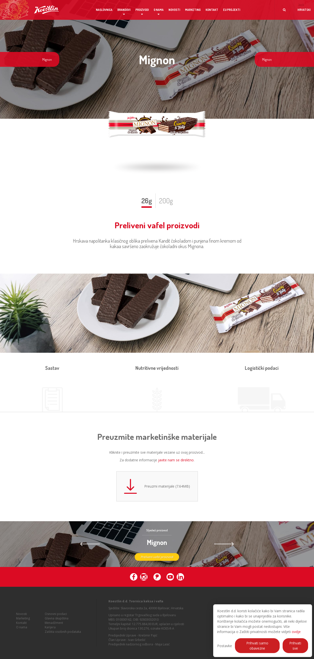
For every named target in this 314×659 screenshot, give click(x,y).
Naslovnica (104, 10)
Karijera (50, 629)
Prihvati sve (295, 646)
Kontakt (212, 10)
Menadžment (54, 625)
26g (146, 200)
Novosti (174, 10)
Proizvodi (142, 10)
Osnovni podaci (56, 616)
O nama (159, 10)
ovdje (296, 631)
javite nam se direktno (176, 460)
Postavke (224, 645)
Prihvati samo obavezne (257, 646)
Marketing (193, 10)
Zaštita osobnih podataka (63, 634)
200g (166, 200)
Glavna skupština (56, 620)
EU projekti (231, 10)
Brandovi (123, 10)
